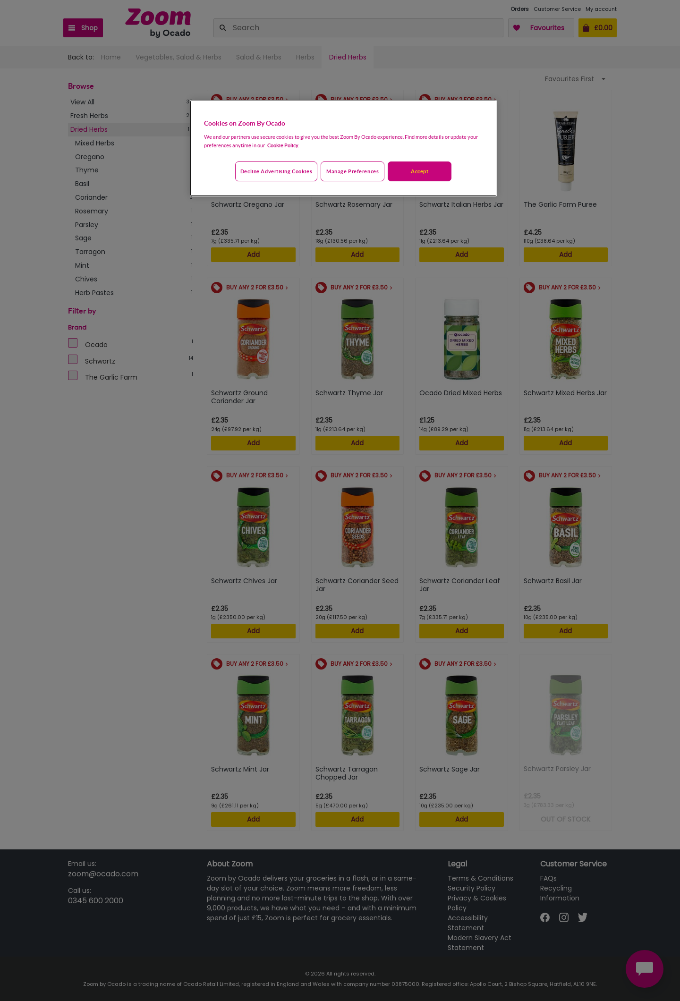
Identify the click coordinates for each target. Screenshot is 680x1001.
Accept (419, 171)
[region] (343, 148)
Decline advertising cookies (276, 171)
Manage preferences (352, 171)
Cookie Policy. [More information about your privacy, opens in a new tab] (283, 145)
